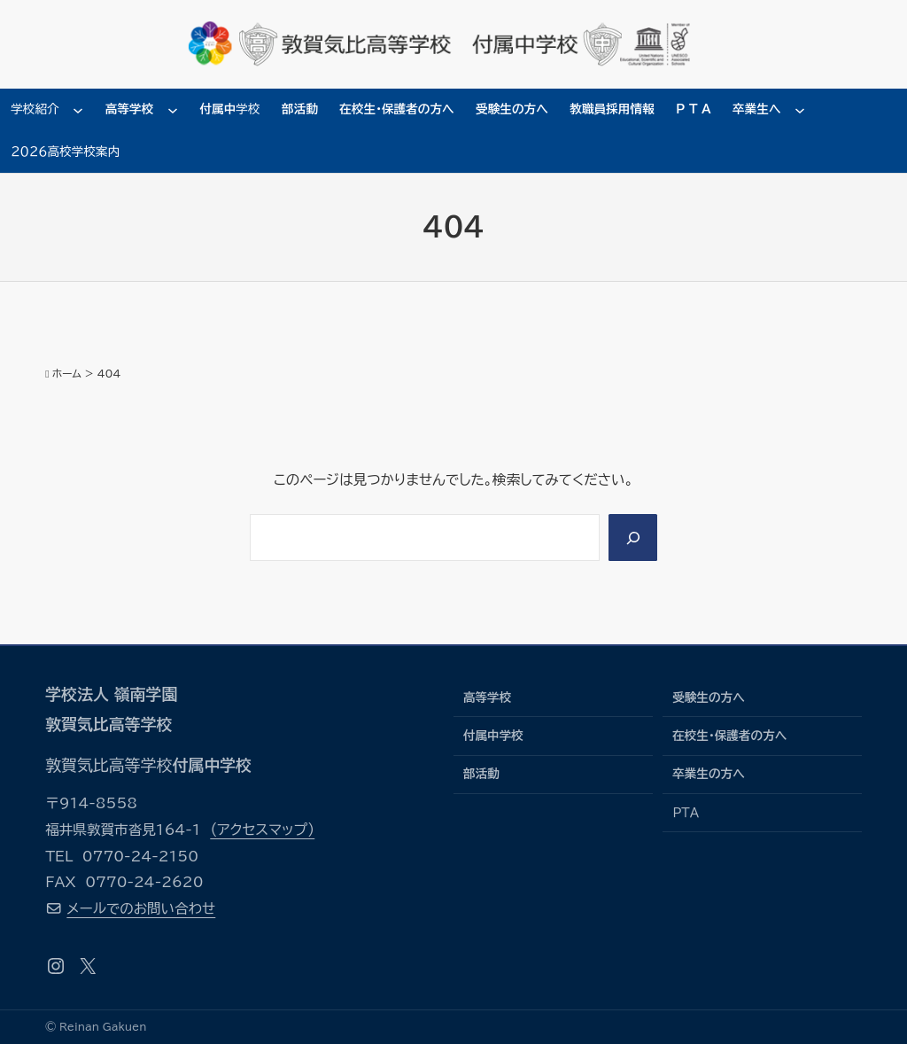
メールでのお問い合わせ (140, 908)
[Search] (633, 537)
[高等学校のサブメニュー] (172, 110)
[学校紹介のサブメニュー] (78, 110)
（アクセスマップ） (262, 829)
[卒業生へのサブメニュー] (800, 110)
